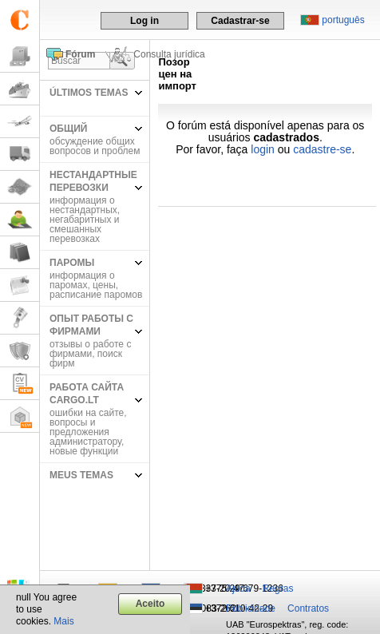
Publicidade (250, 608)
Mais (63, 621)
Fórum (80, 54)
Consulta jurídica (168, 54)
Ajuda (238, 588)
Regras (278, 588)
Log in (144, 20)
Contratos (308, 608)
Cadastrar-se (240, 20)
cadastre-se (322, 149)
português (343, 20)
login (263, 149)
